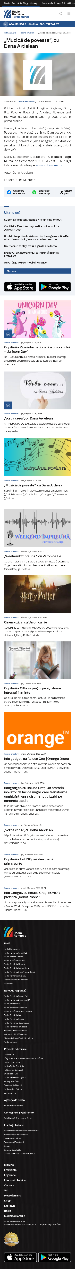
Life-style (9, 1206)
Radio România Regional (15, 1078)
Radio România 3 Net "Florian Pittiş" (19, 972)
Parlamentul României (14, 1142)
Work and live (10, 1093)
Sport (7, 1200)
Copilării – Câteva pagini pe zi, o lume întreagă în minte (37, 674)
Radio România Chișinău (15, 976)
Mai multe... (12, 271)
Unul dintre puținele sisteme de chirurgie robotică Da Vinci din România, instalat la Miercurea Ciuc (37, 238)
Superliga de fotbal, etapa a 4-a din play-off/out (37, 220)
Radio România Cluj (12, 1004)
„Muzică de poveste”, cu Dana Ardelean (37, 469)
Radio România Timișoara (15, 1027)
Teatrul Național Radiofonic (16, 980)
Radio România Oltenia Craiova (18, 1011)
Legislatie (10, 1175)
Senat (6, 1146)
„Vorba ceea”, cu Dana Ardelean (37, 402)
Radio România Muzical (14, 964)
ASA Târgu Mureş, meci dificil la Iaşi (37, 262)
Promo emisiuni (27, 33)
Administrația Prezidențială (16, 1135)
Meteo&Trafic (12, 1195)
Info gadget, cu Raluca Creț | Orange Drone (37, 743)
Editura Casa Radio (12, 1062)
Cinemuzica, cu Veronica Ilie (37, 606)
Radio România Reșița (14, 1019)
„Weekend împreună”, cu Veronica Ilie (37, 540)
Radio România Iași (12, 1015)
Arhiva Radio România (14, 1066)
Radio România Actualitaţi (15, 953)
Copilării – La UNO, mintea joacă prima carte (37, 864)
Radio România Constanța (15, 1008)
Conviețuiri (9, 1055)
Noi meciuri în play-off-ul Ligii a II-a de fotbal (37, 246)
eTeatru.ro (8, 984)
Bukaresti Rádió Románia (15, 1031)
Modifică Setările (14, 1216)
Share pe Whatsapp (45, 192)
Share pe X (68, 192)
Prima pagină (10, 33)
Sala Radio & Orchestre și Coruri (18, 1118)
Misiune (9, 1165)
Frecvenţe (10, 1170)
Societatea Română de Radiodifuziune (21, 1131)
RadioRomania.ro (12, 949)
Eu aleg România (11, 1082)
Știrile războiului (11, 1074)
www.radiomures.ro (48, 165)
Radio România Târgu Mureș (20, 3)
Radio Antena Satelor (13, 957)
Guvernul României (12, 1138)
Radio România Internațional (16, 968)
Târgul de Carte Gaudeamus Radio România (23, 1058)
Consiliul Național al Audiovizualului (19, 1154)
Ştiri (6, 1190)
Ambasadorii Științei (13, 1089)
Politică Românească (13, 1070)
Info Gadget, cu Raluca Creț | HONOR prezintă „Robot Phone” (37, 897)
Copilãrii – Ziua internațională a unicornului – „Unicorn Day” (37, 228)
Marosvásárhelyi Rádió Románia (18, 1038)
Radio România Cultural (14, 960)
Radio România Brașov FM (15, 996)
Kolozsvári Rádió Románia (15, 1034)
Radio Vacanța (10, 1042)
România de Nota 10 (13, 1085)
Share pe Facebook (19, 192)
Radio (7, 1211)
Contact (9, 1185)
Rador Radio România (14, 1106)
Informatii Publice (15, 1180)
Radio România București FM (17, 1000)
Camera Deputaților (12, 1150)
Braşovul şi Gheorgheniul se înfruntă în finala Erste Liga (37, 254)
